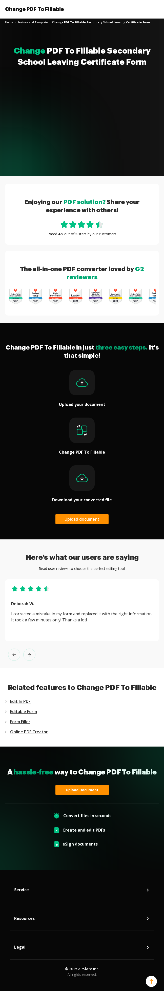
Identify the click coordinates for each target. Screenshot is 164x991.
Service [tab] (82, 891)
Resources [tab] (82, 920)
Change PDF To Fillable (34, 9)
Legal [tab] (82, 948)
